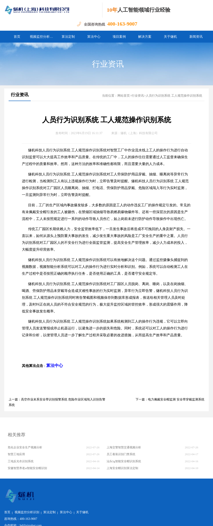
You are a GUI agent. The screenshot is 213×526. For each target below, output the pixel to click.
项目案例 (119, 36)
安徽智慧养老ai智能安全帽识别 (27, 468)
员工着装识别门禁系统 (121, 454)
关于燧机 (170, 36)
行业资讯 (108, 64)
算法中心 (93, 36)
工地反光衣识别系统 (21, 461)
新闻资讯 (196, 36)
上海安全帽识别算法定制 (122, 468)
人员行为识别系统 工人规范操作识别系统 (174, 95)
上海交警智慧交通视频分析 (124, 447)
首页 (17, 36)
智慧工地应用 (16, 454)
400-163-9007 (122, 24)
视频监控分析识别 (42, 36)
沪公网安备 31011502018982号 (61, 519)
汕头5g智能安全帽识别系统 (124, 461)
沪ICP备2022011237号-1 (103, 519)
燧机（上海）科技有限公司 (139, 133)
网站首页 (123, 95)
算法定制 (68, 36)
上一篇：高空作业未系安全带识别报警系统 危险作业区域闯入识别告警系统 (57, 402)
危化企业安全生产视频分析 (25, 447)
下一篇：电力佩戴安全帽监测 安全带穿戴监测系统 (170, 399)
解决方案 (144, 36)
